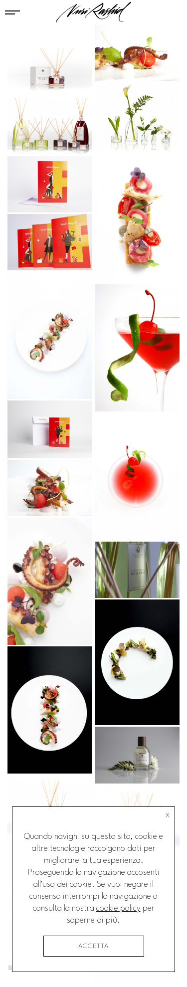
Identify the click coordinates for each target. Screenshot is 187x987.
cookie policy (118, 908)
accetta (93, 946)
